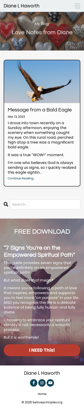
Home (42, 394)
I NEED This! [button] (42, 350)
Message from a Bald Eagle (40, 110)
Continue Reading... (21, 178)
